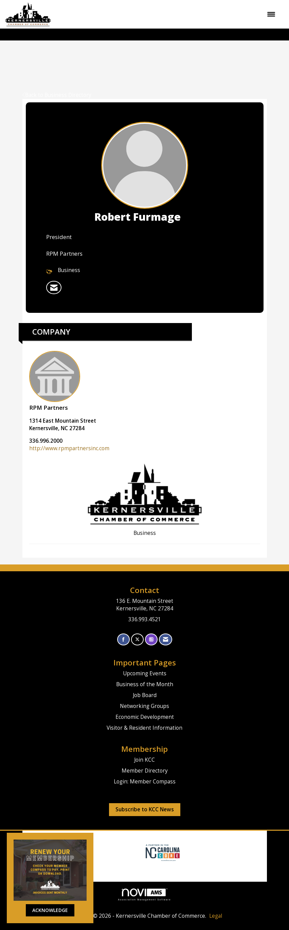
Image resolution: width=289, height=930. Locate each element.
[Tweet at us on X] (137, 639)
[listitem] (53, 287)
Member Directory (145, 770)
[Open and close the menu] (166, 14)
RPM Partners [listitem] (54, 381)
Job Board (145, 695)
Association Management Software (144, 894)
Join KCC (144, 759)
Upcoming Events (144, 673)
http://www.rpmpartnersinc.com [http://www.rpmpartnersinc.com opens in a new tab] (69, 448)
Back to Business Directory (56, 95)
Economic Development (144, 717)
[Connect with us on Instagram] (151, 639)
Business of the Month (144, 684)
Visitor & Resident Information (144, 727)
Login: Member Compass (145, 781)
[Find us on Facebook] (123, 639)
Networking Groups (144, 706)
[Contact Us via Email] (165, 639)
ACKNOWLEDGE (50, 910)
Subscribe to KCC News (144, 809)
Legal (215, 915)
